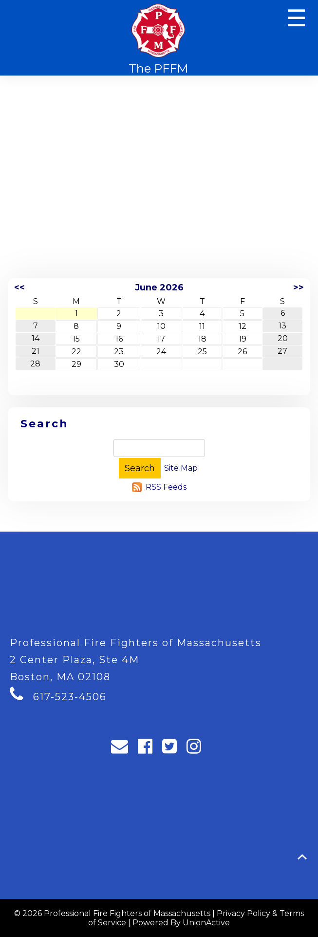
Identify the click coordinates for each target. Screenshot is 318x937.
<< (19, 287)
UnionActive (206, 922)
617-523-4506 (70, 697)
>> (298, 287)
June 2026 (159, 287)
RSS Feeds (166, 487)
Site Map (181, 468)
